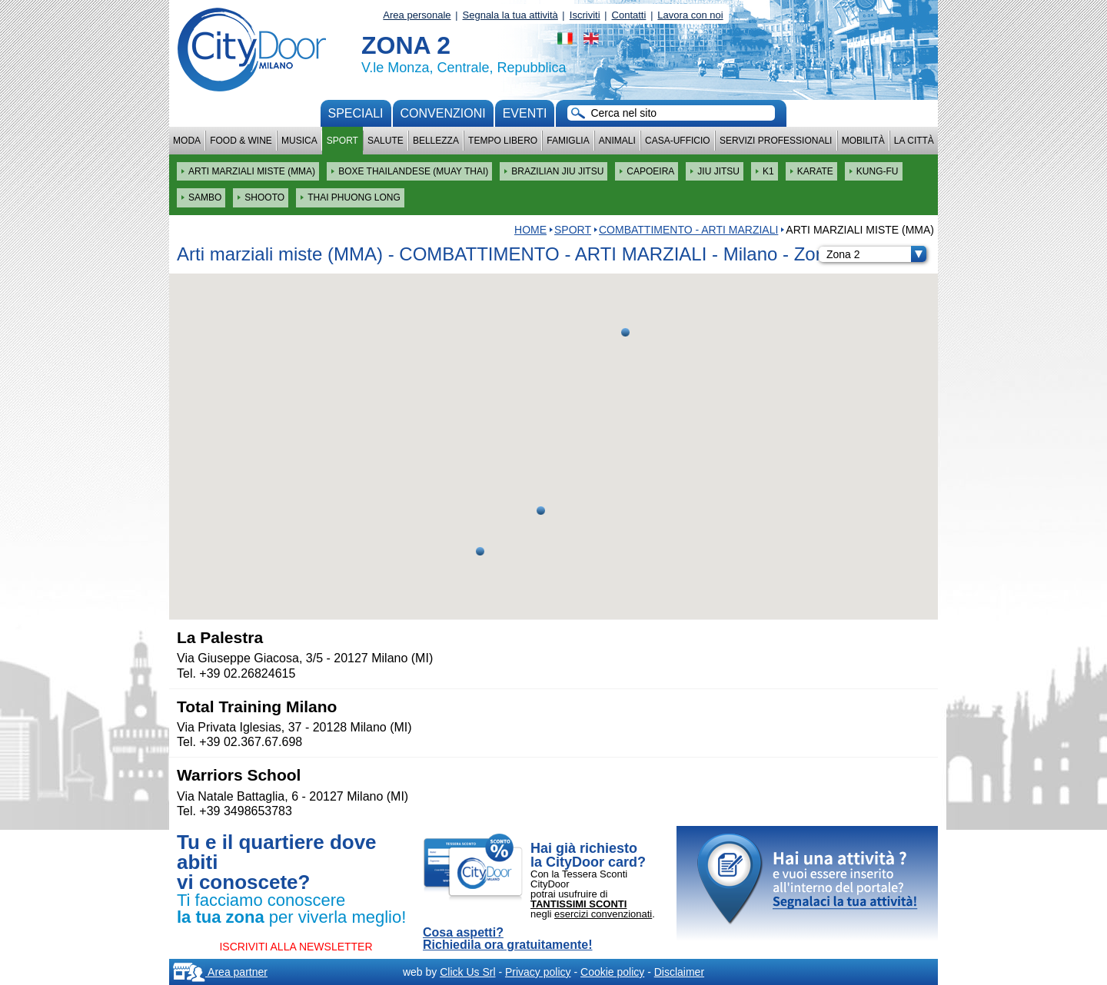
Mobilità (863, 140)
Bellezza (436, 140)
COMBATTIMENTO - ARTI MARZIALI (688, 230)
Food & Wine (241, 140)
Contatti (629, 15)
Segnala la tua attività (510, 15)
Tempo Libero (502, 140)
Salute (385, 140)
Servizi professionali (776, 140)
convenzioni (443, 113)
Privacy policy (538, 972)
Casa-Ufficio (677, 140)
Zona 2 (876, 254)
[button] (541, 510)
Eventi (525, 113)
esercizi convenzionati (603, 914)
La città (914, 140)
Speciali (356, 113)
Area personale (416, 15)
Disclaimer (679, 972)
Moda (187, 140)
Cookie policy (612, 972)
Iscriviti (585, 15)
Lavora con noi (690, 15)
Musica (299, 140)
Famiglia (568, 140)
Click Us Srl (467, 972)
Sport (342, 140)
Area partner (220, 972)
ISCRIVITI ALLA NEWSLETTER (295, 946)
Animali (617, 140)
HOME (530, 230)
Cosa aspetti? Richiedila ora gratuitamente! (508, 939)
